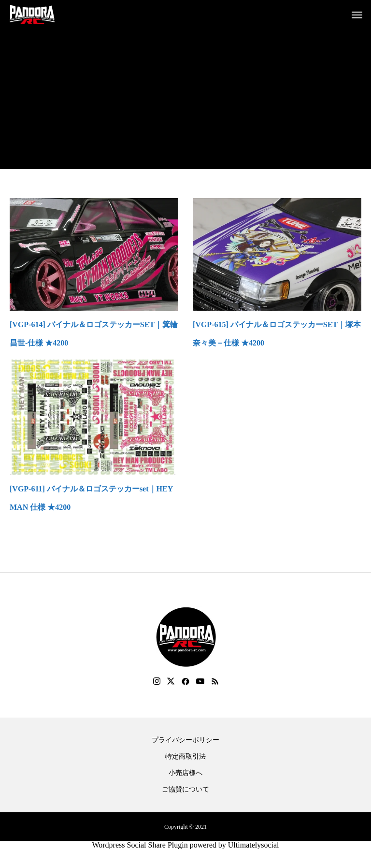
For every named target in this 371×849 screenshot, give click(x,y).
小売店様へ (185, 773)
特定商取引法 (185, 756)
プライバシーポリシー (185, 740)
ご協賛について (185, 789)
